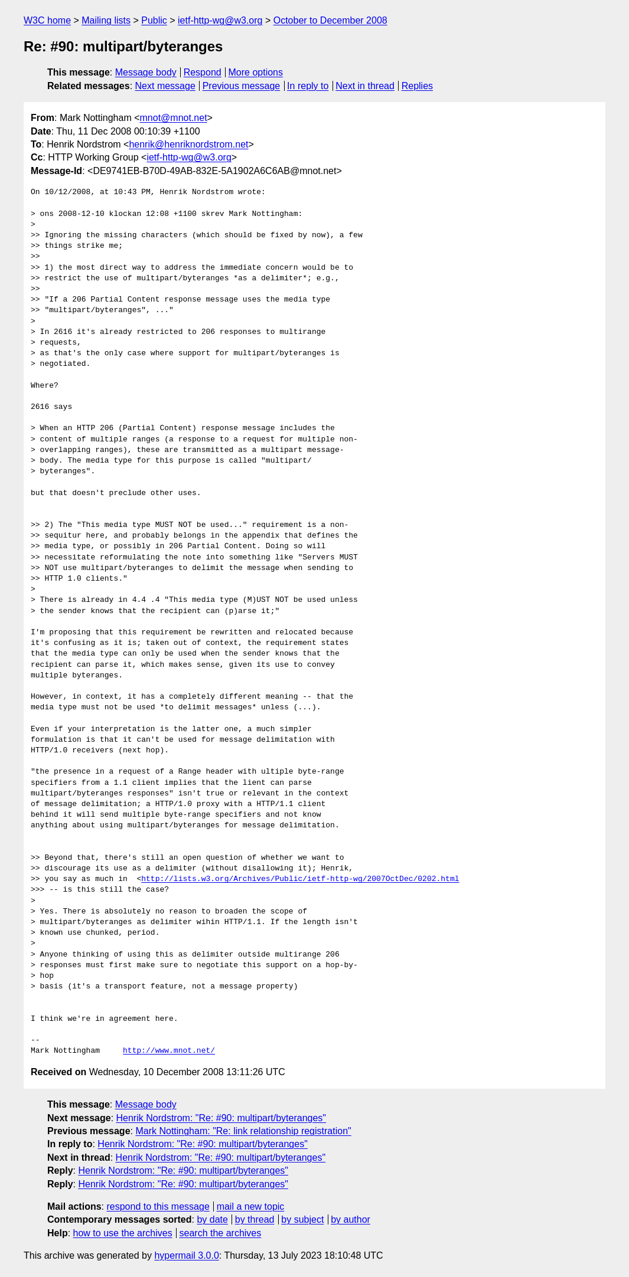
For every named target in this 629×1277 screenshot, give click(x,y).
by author (350, 1219)
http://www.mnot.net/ (169, 1051)
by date (212, 1219)
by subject (302, 1219)
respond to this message (157, 1206)
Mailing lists (106, 20)
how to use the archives (122, 1233)
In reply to (307, 86)
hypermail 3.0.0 (186, 1255)
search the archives (221, 1233)
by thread (255, 1219)
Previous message (242, 86)
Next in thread (365, 86)
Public (154, 20)
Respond (202, 72)
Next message (165, 86)
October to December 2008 (330, 20)
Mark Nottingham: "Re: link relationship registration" (243, 1131)
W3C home (47, 20)
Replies (417, 86)
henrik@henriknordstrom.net (188, 144)
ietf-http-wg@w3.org (220, 20)
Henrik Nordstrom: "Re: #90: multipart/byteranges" (221, 1118)
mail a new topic (251, 1206)
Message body (146, 72)
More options (256, 72)
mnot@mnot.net (173, 118)
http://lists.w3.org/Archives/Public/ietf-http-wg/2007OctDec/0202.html (300, 879)
